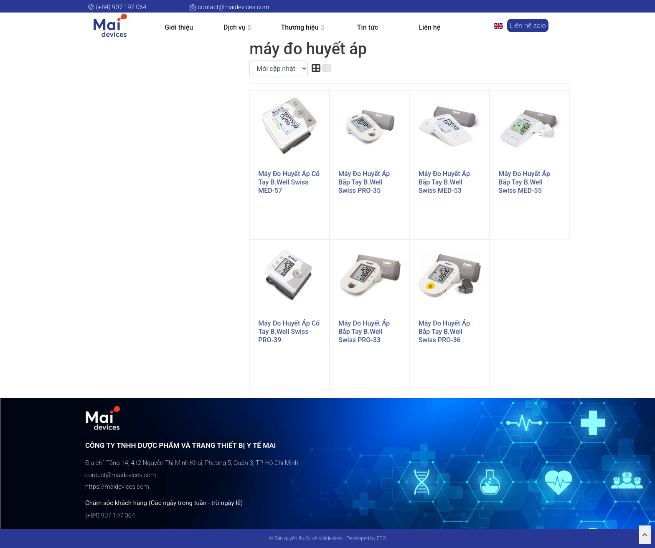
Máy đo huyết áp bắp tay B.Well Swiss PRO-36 (444, 331)
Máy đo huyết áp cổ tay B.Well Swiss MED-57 (289, 182)
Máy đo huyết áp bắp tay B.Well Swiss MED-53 (444, 182)
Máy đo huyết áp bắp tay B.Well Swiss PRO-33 (364, 331)
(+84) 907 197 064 (116, 7)
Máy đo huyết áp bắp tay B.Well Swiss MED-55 (524, 182)
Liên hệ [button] (430, 27)
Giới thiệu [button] (179, 27)
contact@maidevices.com (229, 7)
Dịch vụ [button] (237, 27)
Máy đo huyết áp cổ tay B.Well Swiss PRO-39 (289, 331)
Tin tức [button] (367, 27)
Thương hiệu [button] (302, 27)
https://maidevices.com (117, 486)
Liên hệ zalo (528, 25)
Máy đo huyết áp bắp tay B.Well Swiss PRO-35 (364, 182)
